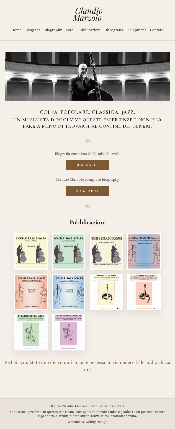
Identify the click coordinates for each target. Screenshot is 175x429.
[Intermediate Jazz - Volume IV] (68, 332)
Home (16, 30)
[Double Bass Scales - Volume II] (68, 251)
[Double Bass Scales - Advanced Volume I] (31, 292)
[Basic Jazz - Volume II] (144, 292)
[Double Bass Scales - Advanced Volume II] (68, 292)
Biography (53, 30)
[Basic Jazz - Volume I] (106, 292)
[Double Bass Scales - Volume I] (31, 251)
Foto (69, 30)
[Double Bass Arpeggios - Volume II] (144, 251)
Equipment (136, 30)
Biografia (33, 30)
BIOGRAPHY (87, 191)
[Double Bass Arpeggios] (106, 251)
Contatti (157, 30)
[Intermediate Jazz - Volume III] (31, 332)
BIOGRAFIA (87, 165)
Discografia (113, 30)
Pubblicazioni (88, 30)
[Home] (88, 14)
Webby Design (96, 421)
